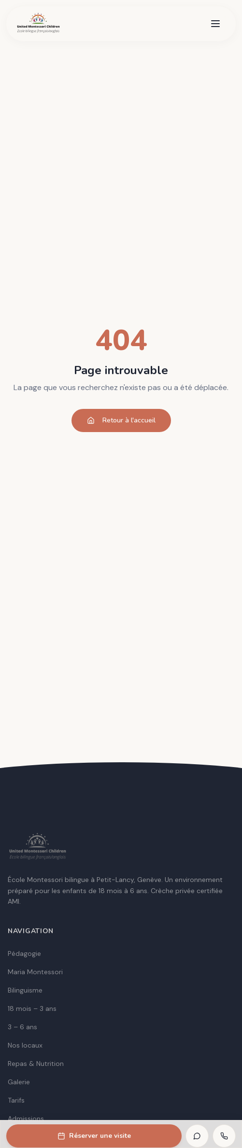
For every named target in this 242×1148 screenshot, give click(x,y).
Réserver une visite (94, 1135)
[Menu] (215, 23)
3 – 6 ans (22, 1026)
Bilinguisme (25, 990)
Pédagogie (24, 953)
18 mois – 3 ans (32, 1008)
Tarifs (16, 1100)
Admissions (26, 1118)
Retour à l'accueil (121, 420)
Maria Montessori (35, 971)
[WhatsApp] (197, 1136)
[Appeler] (224, 1136)
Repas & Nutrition (36, 1063)
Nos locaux (25, 1045)
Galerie (19, 1082)
